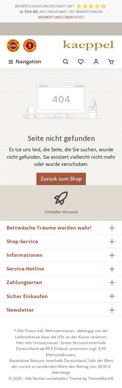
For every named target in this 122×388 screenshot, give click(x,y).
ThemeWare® (101, 378)
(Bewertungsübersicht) (61, 17)
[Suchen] (66, 60)
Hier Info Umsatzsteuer (37, 342)
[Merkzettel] (80, 60)
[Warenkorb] (111, 60)
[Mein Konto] (96, 60)
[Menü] (24, 60)
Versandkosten (61, 354)
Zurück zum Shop (61, 178)
